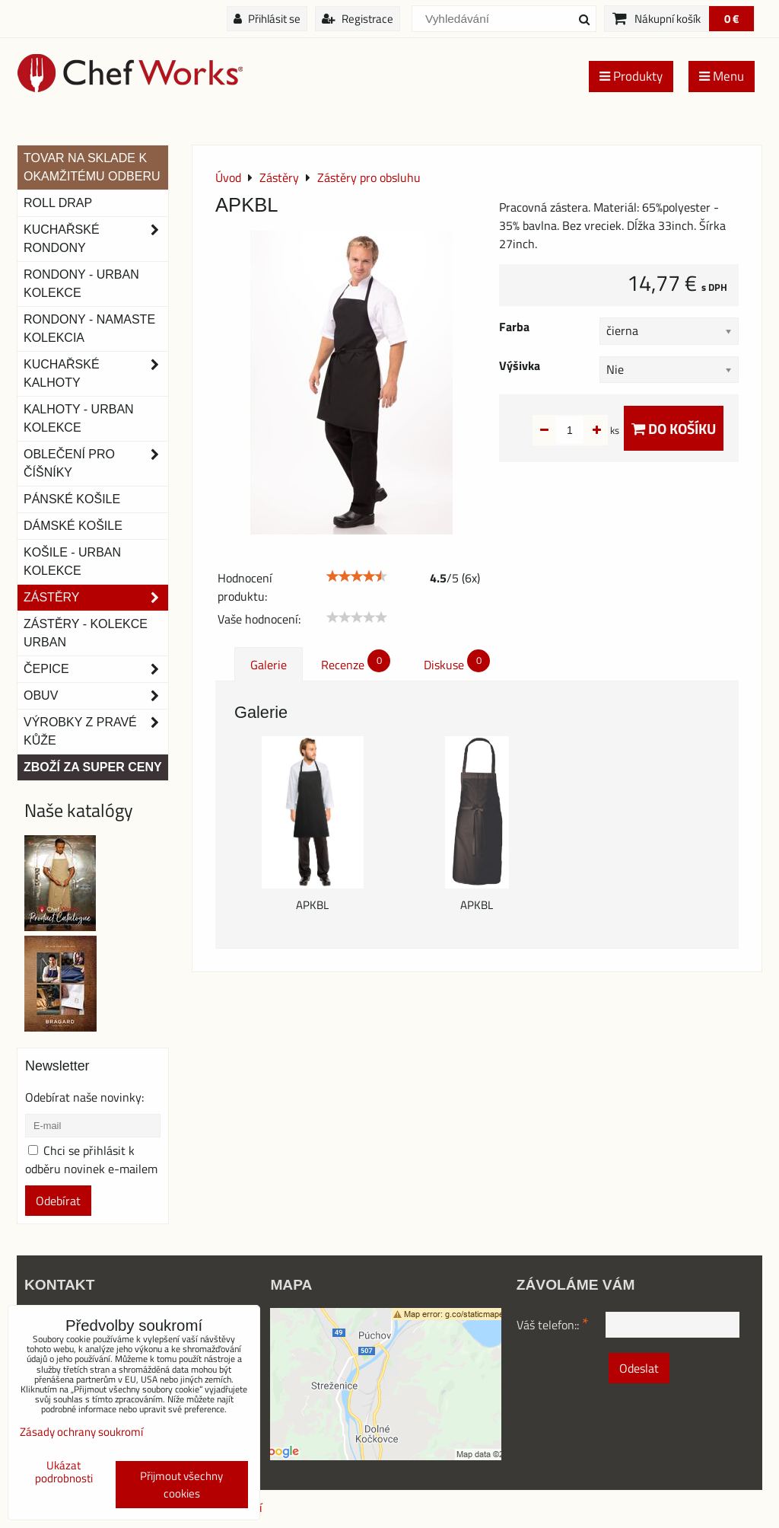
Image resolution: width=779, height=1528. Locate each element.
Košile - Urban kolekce (72, 561)
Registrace (357, 18)
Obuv (96, 696)
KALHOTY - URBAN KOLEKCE (79, 418)
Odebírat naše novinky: (84, 1097)
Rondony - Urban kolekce (81, 283)
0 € (731, 18)
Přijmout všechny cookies (181, 1484)
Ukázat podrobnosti (64, 1472)
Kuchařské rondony (96, 239)
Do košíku (673, 428)
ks (591, 430)
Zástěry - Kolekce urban (86, 633)
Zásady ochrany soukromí (81, 1431)
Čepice (96, 669)
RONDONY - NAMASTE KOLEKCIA (89, 328)
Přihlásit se (267, 18)
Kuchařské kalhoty (96, 374)
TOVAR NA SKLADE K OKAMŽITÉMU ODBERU (92, 167)
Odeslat (639, 1368)
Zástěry (96, 598)
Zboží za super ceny (93, 767)
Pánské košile (72, 499)
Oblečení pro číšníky (96, 464)
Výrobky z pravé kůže (96, 732)
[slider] (356, 576)
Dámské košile (73, 525)
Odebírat (58, 1200)
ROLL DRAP (58, 202)
